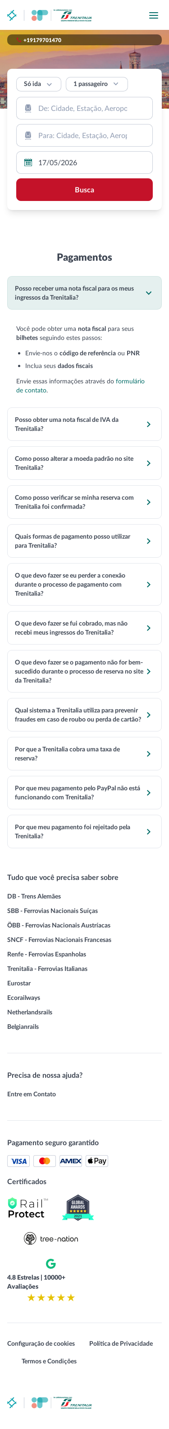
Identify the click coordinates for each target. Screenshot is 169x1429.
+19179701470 (42, 40)
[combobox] (84, 108)
